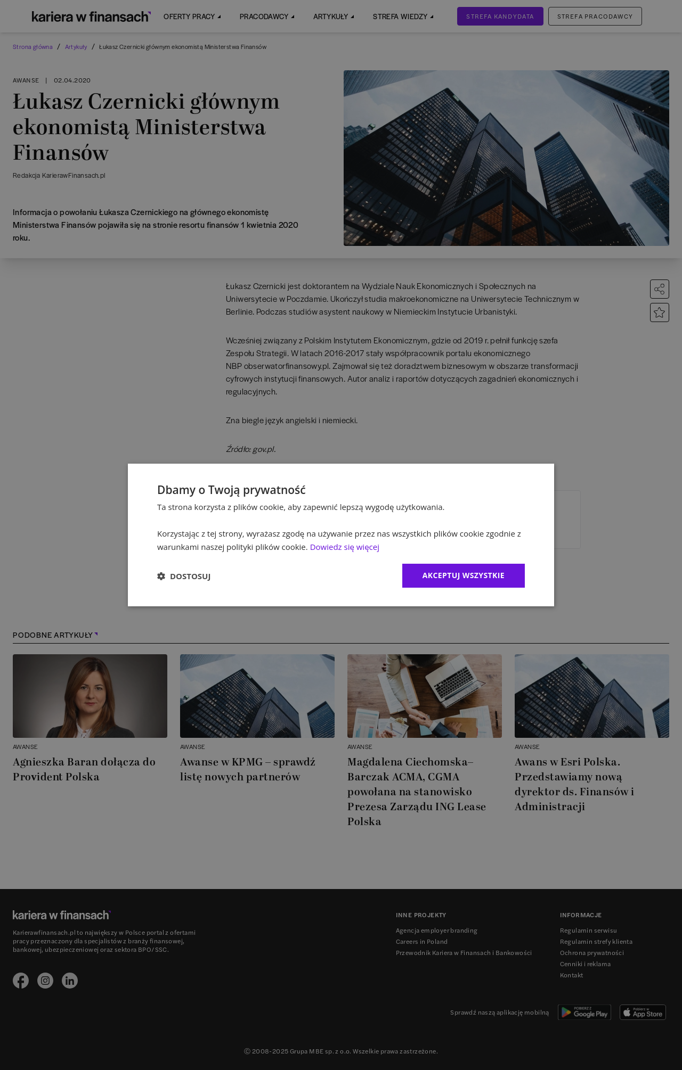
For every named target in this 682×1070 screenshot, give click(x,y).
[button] (183, 576)
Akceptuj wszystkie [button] (464, 575)
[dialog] (341, 535)
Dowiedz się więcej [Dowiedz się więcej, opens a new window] (344, 546)
